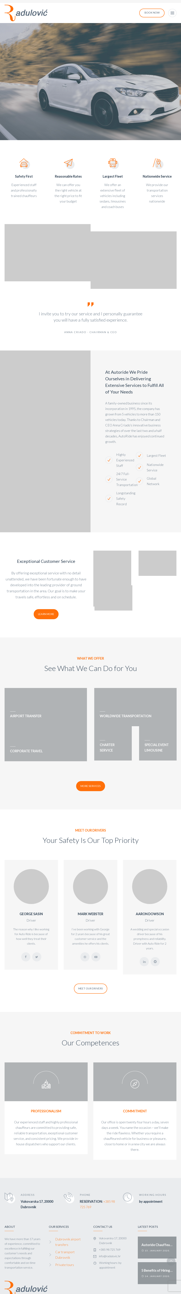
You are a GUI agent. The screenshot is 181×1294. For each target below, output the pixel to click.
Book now (152, 12)
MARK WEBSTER (90, 892)
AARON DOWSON (150, 892)
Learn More (46, 614)
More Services (91, 764)
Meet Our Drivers (90, 966)
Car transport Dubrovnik (65, 1232)
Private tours (64, 1243)
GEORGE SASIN (31, 892)
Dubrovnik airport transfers (68, 1220)
